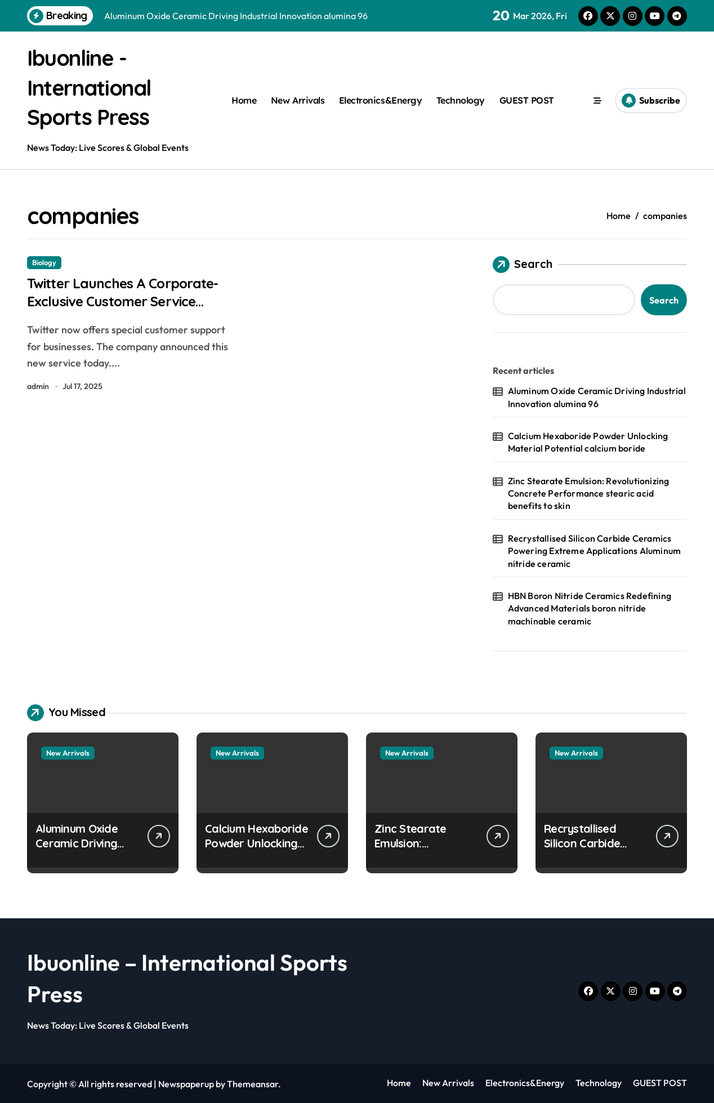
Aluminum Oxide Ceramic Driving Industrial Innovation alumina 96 (597, 396)
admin (38, 389)
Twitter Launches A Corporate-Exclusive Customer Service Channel (118, 303)
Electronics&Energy (380, 99)
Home (243, 99)
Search (522, 263)
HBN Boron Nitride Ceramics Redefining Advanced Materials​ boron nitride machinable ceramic (589, 607)
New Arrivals (297, 99)
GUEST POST (526, 99)
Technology (460, 99)
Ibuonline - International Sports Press (93, 86)
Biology (44, 261)
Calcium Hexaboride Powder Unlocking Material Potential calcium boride (588, 441)
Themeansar (252, 1082)
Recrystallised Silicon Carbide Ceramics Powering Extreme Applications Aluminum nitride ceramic (594, 550)
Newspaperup (186, 1082)
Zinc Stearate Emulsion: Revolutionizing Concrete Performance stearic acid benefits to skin (589, 492)
